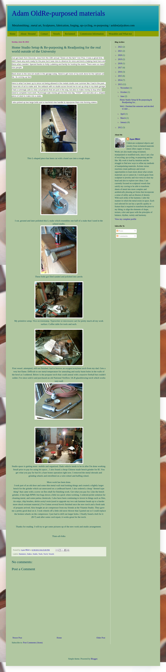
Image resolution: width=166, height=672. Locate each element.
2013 (120, 84)
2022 (120, 47)
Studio (35, 554)
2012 (120, 127)
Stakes (29, 554)
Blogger (94, 659)
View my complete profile (125, 219)
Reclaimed (70, 34)
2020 (120, 55)
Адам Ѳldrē (135, 139)
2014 (120, 80)
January (123, 122)
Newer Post (17, 638)
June (122, 96)
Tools (40, 554)
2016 (120, 72)
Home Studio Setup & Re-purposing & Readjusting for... (136, 101)
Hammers (22, 554)
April (122, 114)
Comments (122, 236)
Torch (45, 554)
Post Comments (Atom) (33, 643)
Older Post (101, 638)
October (124, 92)
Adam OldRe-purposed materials (58, 13)
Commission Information (92, 34)
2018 (120, 63)
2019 (120, 59)
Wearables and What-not (120, 34)
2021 (120, 51)
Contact (44, 34)
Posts (119, 231)
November (125, 88)
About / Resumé (28, 34)
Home (12, 34)
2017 (120, 68)
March (123, 118)
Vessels (56, 34)
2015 (120, 76)
